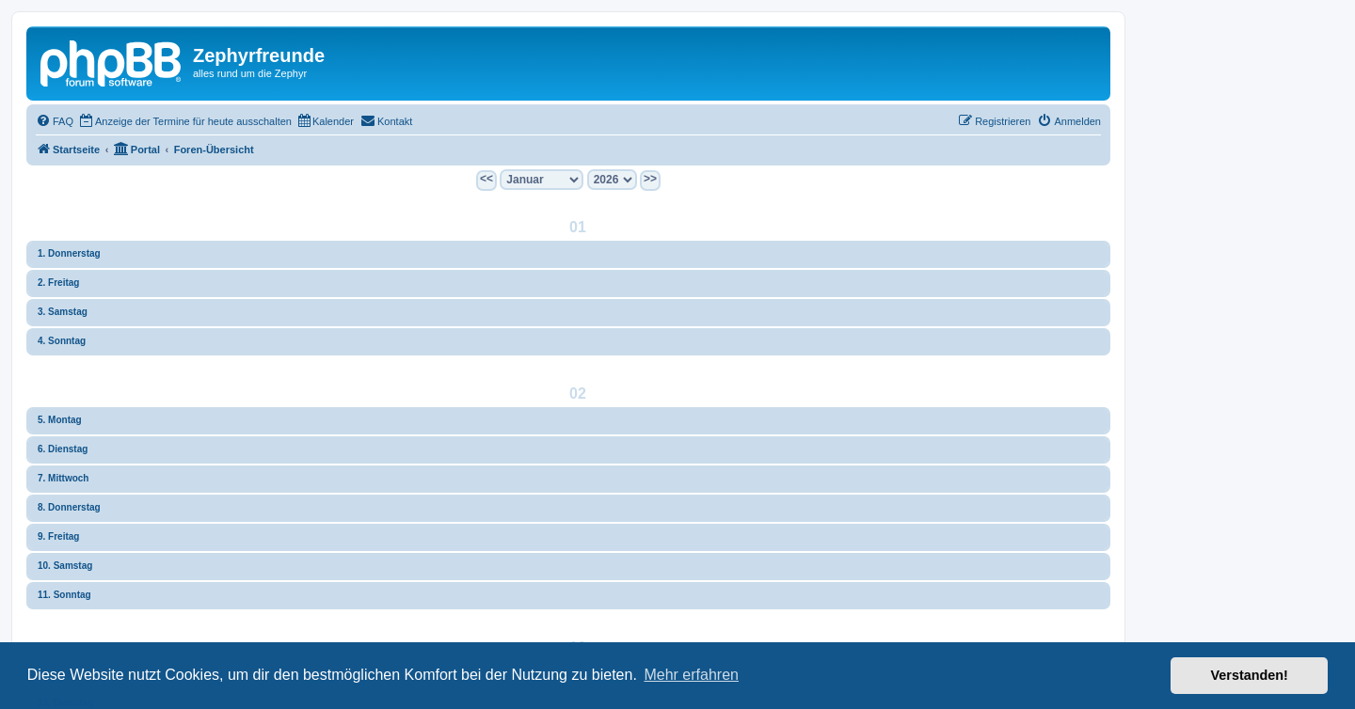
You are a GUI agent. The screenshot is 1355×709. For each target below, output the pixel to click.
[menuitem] (54, 121)
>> (650, 178)
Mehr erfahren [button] (691, 675)
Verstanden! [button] (1249, 675)
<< (486, 178)
